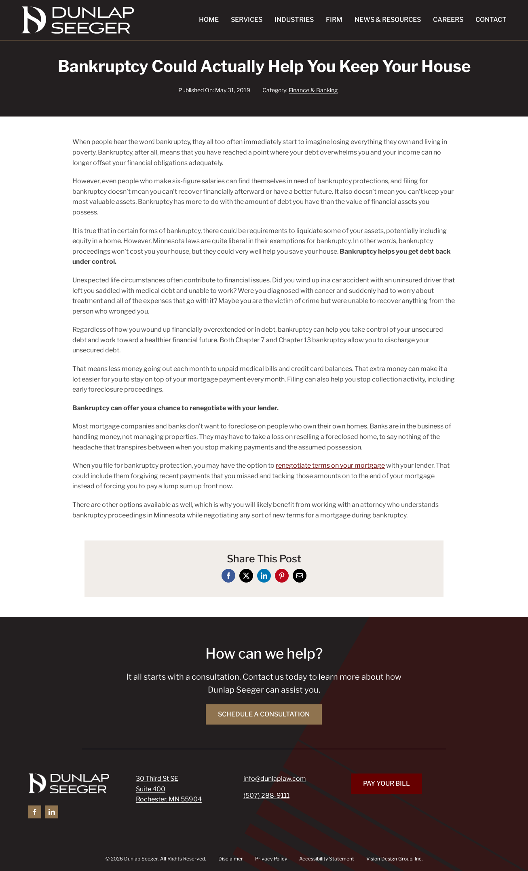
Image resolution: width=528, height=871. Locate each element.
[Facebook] (228, 576)
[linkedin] (51, 811)
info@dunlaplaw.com (274, 778)
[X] (246, 576)
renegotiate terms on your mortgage (330, 465)
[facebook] (34, 811)
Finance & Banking (313, 90)
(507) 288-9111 (266, 795)
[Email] (299, 576)
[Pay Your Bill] (386, 784)
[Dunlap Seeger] (77, 9)
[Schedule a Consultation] (264, 714)
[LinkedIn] (264, 576)
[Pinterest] (282, 576)
